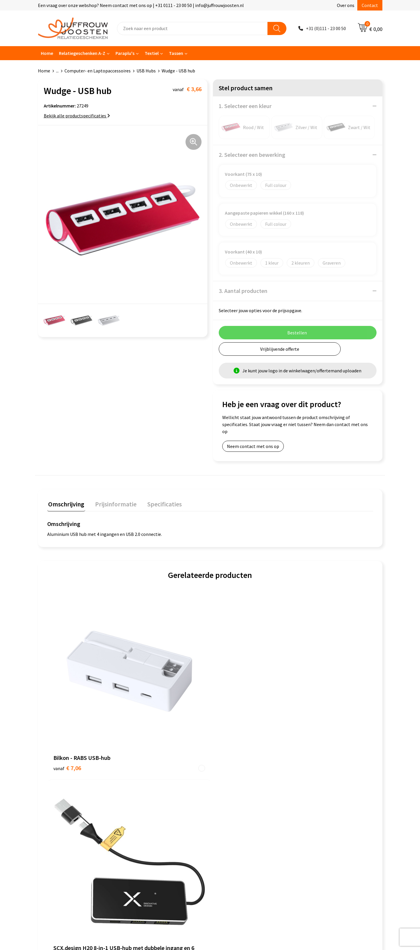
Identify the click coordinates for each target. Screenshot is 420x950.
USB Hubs (146, 71)
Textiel (152, 53)
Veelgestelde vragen (151, 800)
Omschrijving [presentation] (65, 503)
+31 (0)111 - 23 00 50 (326, 28)
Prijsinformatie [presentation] (113, 503)
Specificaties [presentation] (159, 503)
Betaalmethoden (148, 809)
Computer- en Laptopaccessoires (97, 71)
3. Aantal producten (243, 290)
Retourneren (144, 818)
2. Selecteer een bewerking (252, 154)
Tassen (176, 53)
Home (47, 53)
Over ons (345, 5)
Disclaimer (226, 800)
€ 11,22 (150, 701)
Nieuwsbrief (143, 791)
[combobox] (192, 28)
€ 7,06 (67, 683)
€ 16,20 (231, 710)
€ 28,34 (313, 692)
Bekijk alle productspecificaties (77, 116)
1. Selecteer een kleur (245, 106)
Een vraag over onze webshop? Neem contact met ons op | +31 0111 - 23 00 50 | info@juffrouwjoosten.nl (141, 5)
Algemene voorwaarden (239, 773)
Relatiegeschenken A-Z (82, 53)
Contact (370, 5)
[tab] (65, 504)
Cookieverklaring (233, 782)
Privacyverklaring (233, 791)
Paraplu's (125, 53)
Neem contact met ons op (253, 446)
